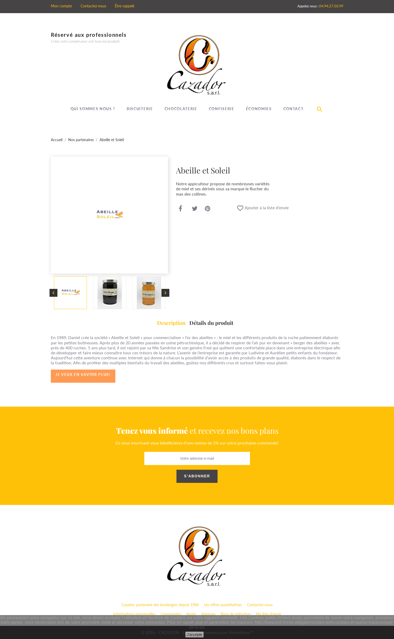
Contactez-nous (93, 6)
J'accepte (194, 634)
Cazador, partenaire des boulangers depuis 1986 (160, 604)
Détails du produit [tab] (211, 322)
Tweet (195, 209)
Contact (293, 108)
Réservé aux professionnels (89, 35)
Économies (259, 108)
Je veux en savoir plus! (83, 374)
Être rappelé (124, 6)
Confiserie (221, 108)
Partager (180, 209)
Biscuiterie (140, 108)
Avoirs (191, 614)
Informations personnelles (134, 614)
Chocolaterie (181, 108)
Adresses (208, 614)
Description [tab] (171, 322)
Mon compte (61, 6)
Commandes (171, 614)
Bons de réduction (236, 614)
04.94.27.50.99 (331, 6)
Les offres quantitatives (223, 604)
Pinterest (207, 209)
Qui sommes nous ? (93, 108)
